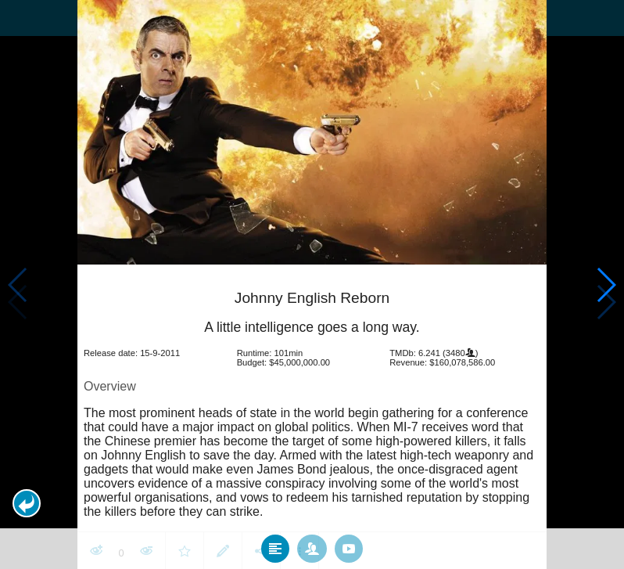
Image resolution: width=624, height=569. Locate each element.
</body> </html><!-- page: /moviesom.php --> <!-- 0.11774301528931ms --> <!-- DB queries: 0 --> (312, 284)
